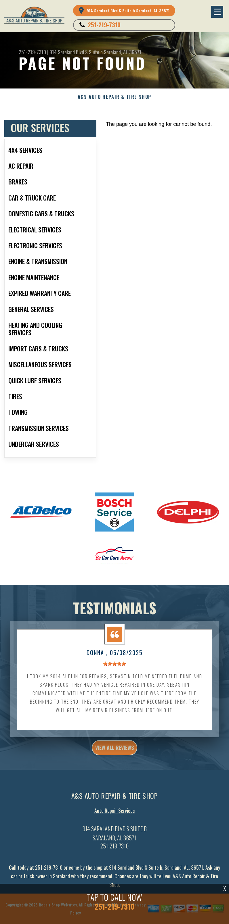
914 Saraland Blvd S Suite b (76, 52)
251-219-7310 (104, 24)
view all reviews (114, 751)
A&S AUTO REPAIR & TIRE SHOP (114, 97)
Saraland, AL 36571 (122, 52)
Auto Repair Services (114, 814)
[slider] (114, 667)
